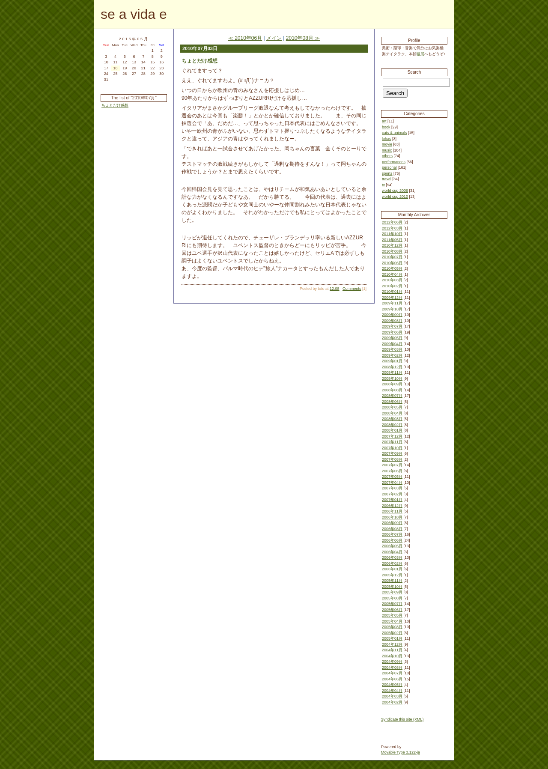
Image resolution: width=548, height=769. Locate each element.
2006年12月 (392, 506)
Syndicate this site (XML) (402, 719)
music (387, 150)
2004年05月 (392, 685)
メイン (274, 38)
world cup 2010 (395, 196)
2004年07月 (392, 673)
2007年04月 (392, 482)
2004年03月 (392, 696)
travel (386, 179)
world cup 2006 (395, 190)
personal (389, 167)
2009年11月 (392, 303)
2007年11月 (392, 442)
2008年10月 (392, 378)
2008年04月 (392, 413)
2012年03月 (392, 228)
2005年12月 (392, 575)
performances (393, 162)
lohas (386, 139)
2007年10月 (392, 448)
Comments (351, 288)
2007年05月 (392, 476)
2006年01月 (392, 569)
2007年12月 (392, 436)
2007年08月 (392, 459)
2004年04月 (392, 691)
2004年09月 (392, 661)
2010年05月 (392, 268)
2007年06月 (392, 471)
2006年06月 (392, 540)
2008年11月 (392, 372)
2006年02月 (392, 563)
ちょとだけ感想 (114, 105)
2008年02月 (392, 425)
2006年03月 (392, 557)
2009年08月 (392, 321)
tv (383, 185)
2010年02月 (392, 286)
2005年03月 (392, 627)
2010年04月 (392, 274)
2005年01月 (392, 638)
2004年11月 (392, 650)
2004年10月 (392, 656)
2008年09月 (392, 384)
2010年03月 (392, 280)
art (384, 121)
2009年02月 (392, 355)
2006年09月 (392, 523)
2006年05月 (392, 546)
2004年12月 (392, 644)
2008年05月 (392, 407)
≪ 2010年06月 (245, 38)
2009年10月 (392, 309)
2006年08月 (392, 529)
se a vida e (134, 14)
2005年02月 (392, 633)
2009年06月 (392, 332)
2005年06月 (392, 610)
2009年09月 (392, 315)
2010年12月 (392, 245)
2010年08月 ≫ (303, 38)
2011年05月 (392, 240)
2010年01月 (392, 291)
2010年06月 (392, 263)
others (387, 156)
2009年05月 (392, 338)
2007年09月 (392, 453)
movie (387, 144)
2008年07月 (392, 395)
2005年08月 (392, 598)
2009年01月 (392, 361)
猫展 (420, 54)
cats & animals (394, 133)
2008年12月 (392, 367)
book (386, 127)
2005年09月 (392, 592)
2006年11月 (392, 511)
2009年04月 (392, 344)
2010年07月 (392, 257)
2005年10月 (392, 586)
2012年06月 (392, 222)
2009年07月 (392, 326)
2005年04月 (392, 621)
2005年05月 (392, 615)
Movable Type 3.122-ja (400, 752)
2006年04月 (392, 552)
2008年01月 (392, 430)
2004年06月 (392, 679)
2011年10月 (392, 234)
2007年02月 (392, 494)
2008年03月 (392, 419)
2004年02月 (392, 702)
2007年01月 (392, 500)
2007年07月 (392, 465)
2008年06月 (392, 401)
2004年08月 (392, 667)
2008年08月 (392, 390)
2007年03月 (392, 488)
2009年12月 (392, 297)
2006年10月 (392, 517)
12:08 (335, 288)
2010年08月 (392, 251)
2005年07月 (392, 604)
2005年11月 (392, 580)
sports (387, 173)
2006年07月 (392, 534)
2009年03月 (392, 349)
